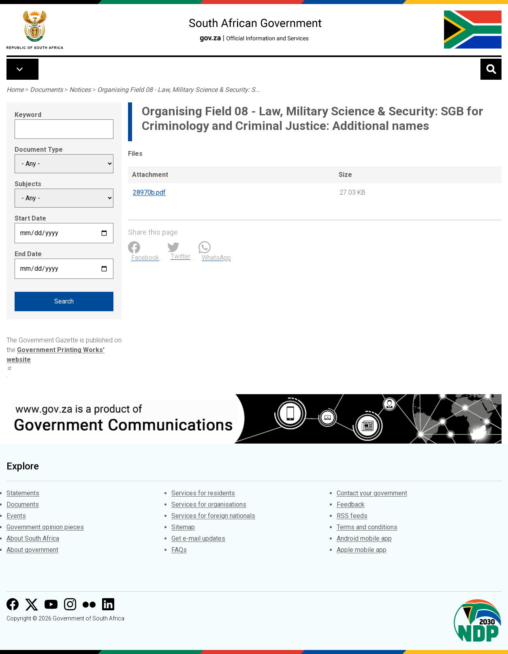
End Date (28, 254)
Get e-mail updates (198, 538)
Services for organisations (208, 504)
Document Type (39, 149)
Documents (46, 89)
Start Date (30, 218)
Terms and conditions (367, 527)
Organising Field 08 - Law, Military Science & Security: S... (178, 89)
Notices (80, 89)
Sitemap (183, 527)
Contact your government (372, 493)
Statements (22, 493)
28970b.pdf (149, 192)
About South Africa (32, 538)
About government (32, 550)
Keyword (28, 115)
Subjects (28, 184)
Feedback (351, 504)
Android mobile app (364, 538)
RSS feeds (352, 516)
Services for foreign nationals (213, 516)
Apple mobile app (361, 550)
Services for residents (203, 493)
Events (16, 516)
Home (14, 89)
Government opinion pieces (45, 527)
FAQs (179, 550)
